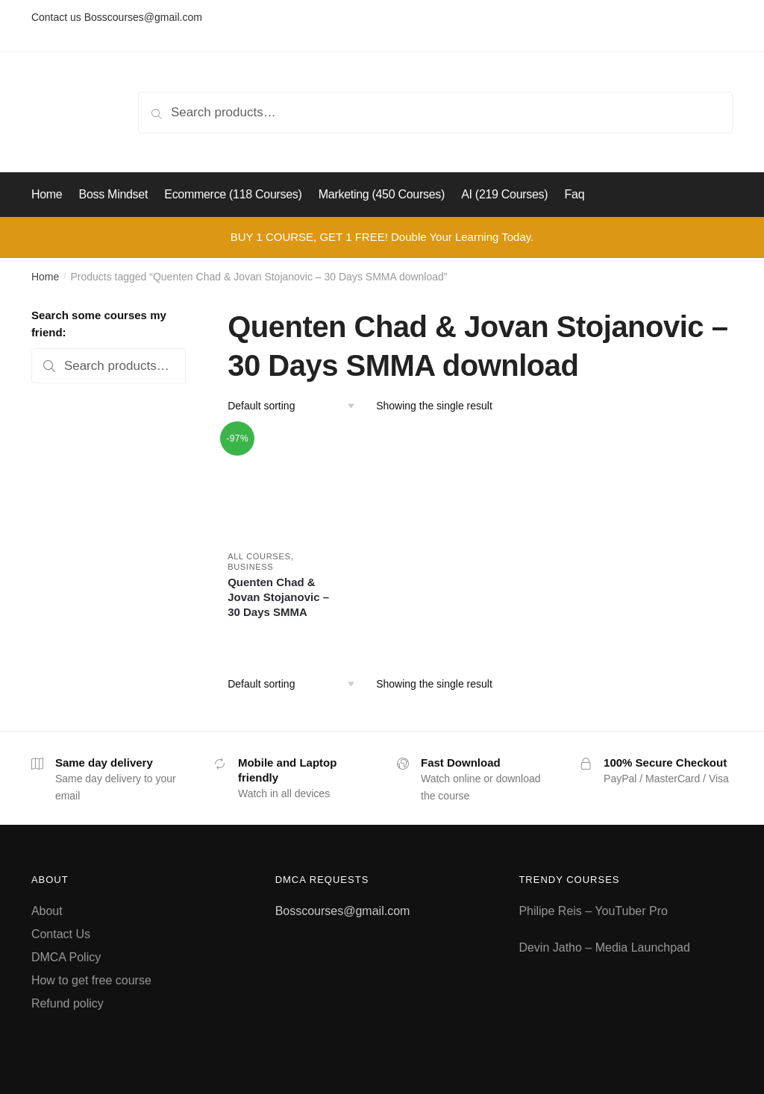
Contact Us (60, 934)
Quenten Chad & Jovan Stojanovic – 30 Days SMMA (278, 597)
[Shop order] (297, 406)
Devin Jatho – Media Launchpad (604, 947)
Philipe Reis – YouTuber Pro (593, 911)
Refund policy (67, 1003)
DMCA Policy (66, 957)
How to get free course (91, 980)
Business (250, 566)
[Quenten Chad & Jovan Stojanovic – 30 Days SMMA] (282, 483)
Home (45, 277)
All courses (259, 556)
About (47, 911)
